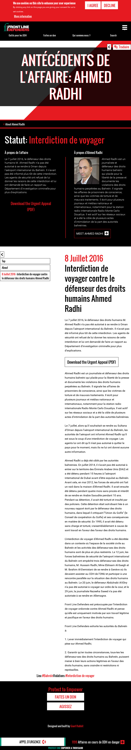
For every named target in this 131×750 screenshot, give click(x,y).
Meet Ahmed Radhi (89, 233)
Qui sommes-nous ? (81, 35)
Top (3, 261)
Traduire (124, 46)
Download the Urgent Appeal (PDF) (31, 206)
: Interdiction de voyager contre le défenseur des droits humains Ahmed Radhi (25, 276)
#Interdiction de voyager (79, 676)
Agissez (65, 706)
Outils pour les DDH (18, 35)
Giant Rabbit (76, 726)
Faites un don (49, 35)
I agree (93, 5)
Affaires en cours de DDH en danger (96, 742)
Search (113, 35)
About (5, 268)
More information (23, 16)
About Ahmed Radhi (15, 124)
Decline (109, 5)
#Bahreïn (47, 676)
